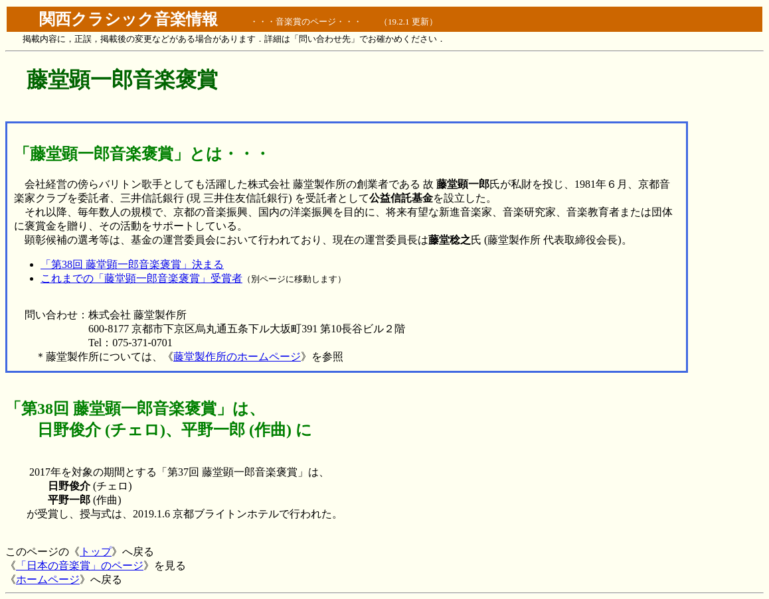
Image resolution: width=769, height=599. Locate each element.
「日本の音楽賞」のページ (79, 565)
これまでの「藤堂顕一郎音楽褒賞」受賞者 (141, 278)
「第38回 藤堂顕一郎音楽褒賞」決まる (132, 264)
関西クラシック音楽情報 (128, 19)
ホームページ (48, 579)
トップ (96, 551)
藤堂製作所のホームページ (237, 356)
